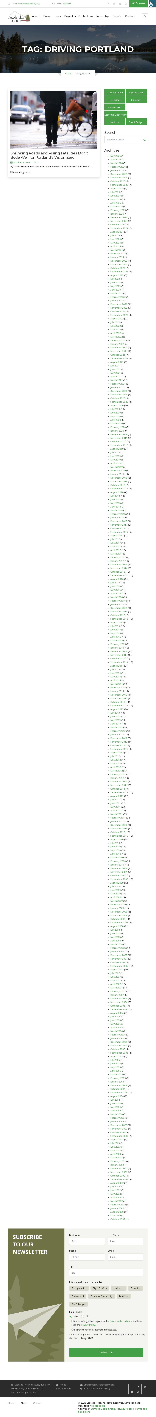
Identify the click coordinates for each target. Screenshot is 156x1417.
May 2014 (115, 676)
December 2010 (118, 824)
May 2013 (115, 719)
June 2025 (115, 195)
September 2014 (119, 662)
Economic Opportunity (115, 114)
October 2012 (117, 745)
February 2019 (118, 470)
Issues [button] (57, 16)
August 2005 (117, 1056)
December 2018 (118, 477)
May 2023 (115, 285)
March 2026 (116, 163)
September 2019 (119, 445)
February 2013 (118, 730)
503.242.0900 (65, 3)
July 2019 (115, 452)
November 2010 (119, 828)
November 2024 (119, 220)
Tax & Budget (136, 122)
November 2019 (119, 437)
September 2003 (119, 1135)
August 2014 (117, 665)
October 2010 (117, 832)
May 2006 (115, 1023)
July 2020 (115, 408)
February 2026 (118, 166)
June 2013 (115, 716)
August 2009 (117, 882)
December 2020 (118, 390)
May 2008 (115, 936)
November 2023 (119, 264)
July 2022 (115, 322)
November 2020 (119, 394)
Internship (102, 16)
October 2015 (117, 615)
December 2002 (118, 1168)
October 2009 (117, 875)
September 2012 (119, 748)
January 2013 (117, 734)
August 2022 (117, 318)
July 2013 (115, 712)
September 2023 (119, 271)
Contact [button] (130, 16)
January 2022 (117, 343)
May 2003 (115, 1150)
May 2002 (115, 1193)
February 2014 (118, 687)
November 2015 (119, 611)
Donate (139, 3)
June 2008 (115, 933)
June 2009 (115, 889)
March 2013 (116, 727)
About (24, 1403)
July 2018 (115, 495)
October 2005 (117, 1049)
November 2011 (119, 785)
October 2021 (117, 354)
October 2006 (117, 1005)
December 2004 (118, 1085)
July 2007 (115, 973)
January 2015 (117, 647)
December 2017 (118, 521)
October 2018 (117, 484)
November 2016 (119, 568)
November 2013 (119, 698)
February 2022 (118, 340)
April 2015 (115, 636)
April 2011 (115, 810)
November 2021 (119, 351)
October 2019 (117, 441)
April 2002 (115, 1197)
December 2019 (118, 434)
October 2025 (117, 181)
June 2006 (115, 1020)
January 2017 (117, 560)
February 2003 (118, 1161)
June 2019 (115, 455)
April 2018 (115, 506)
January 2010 (117, 864)
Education (136, 99)
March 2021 (116, 380)
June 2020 (115, 412)
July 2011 (115, 799)
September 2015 (119, 618)
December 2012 (118, 738)
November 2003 (119, 1128)
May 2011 (115, 806)
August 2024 (117, 231)
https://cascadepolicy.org (97, 1388)
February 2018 (118, 513)
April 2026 (115, 159)
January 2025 (117, 213)
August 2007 (117, 969)
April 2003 (115, 1153)
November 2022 (119, 307)
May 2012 (115, 763)
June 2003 (115, 1146)
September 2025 (119, 184)
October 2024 (117, 224)
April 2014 (115, 680)
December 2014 (118, 651)
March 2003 (116, 1157)
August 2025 (117, 188)
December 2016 (118, 564)
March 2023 (116, 293)
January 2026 (117, 170)
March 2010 (116, 857)
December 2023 (118, 260)
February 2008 (118, 947)
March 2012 (116, 770)
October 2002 (117, 1175)
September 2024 (119, 228)
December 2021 (118, 347)
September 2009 (119, 879)
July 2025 (115, 191)
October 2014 (117, 658)
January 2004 (117, 1121)
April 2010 (115, 853)
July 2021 (115, 365)
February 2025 (118, 210)
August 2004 (117, 1096)
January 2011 (117, 821)
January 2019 (117, 474)
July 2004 (115, 1099)
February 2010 (118, 860)
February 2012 (118, 774)
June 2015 (115, 629)
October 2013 (117, 701)
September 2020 (119, 401)
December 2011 (118, 781)
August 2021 (117, 361)
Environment (114, 107)
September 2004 (119, 1092)
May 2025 (115, 199)
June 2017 (115, 542)
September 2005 (119, 1052)
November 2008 (119, 915)
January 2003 (117, 1164)
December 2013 (118, 694)
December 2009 (118, 868)
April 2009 (115, 897)
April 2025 (115, 202)
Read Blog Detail (20, 172)
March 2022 (116, 336)
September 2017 (119, 531)
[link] (102, 3)
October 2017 (117, 528)
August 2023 (117, 275)
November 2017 (119, 524)
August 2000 (117, 1211)
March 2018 (116, 510)
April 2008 (115, 940)
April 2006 (115, 1027)
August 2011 (117, 795)
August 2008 (117, 926)
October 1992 (117, 1219)
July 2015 (115, 625)
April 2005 (115, 1070)
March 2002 (116, 1200)
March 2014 (116, 683)
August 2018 (117, 492)
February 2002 (118, 1204)
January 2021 (117, 387)
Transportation (115, 92)
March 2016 (116, 597)
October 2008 (117, 918)
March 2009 (116, 900)
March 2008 (116, 944)
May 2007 (115, 980)
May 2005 (115, 1067)
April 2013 (115, 723)
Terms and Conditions (120, 1321)
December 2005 (118, 1041)
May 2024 (115, 242)
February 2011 (118, 817)
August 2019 (117, 448)
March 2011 (116, 813)
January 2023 (117, 300)
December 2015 (118, 607)
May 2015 (115, 633)
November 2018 (119, 481)
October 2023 (117, 267)
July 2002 (115, 1186)
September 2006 (119, 1009)
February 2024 (118, 253)
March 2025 (116, 206)
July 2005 (115, 1059)
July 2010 (115, 842)
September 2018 (119, 488)
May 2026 (115, 155)
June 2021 (115, 369)
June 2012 (115, 759)
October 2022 (117, 311)
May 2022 (115, 329)
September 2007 (119, 965)
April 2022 (115, 333)
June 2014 (115, 672)
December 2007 (118, 955)
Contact (37, 1403)
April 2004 (115, 1110)
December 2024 (118, 217)
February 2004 (118, 1117)
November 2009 (119, 871)
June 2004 (115, 1103)
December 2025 (118, 173)
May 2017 (115, 546)
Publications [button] (85, 16)
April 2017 (115, 549)
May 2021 (115, 372)
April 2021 (115, 376)
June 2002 (115, 1190)
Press (46, 16)
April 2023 (115, 289)
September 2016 (119, 575)
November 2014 (119, 654)
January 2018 (117, 517)
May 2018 (115, 502)
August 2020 (117, 405)
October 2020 (117, 398)
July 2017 (115, 539)
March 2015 (116, 640)
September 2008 (119, 922)
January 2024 (117, 257)
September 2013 (119, 705)
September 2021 (119, 358)
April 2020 (115, 419)
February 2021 (118, 383)
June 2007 (115, 976)
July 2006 (115, 1016)
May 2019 (115, 459)
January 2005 (117, 1081)
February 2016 (118, 600)
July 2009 (115, 886)
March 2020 (116, 423)
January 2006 (117, 1038)
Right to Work (136, 92)
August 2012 (117, 752)
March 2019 (116, 466)
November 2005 (119, 1045)
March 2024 (116, 249)
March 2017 (116, 553)
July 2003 (115, 1143)
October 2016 (117, 571)
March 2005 (116, 1074)
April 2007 (115, 983)
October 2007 (117, 962)
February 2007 (118, 991)
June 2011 (115, 803)
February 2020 (118, 427)
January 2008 (117, 951)
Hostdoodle (98, 1405)
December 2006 (118, 998)
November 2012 (119, 741)
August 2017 (117, 535)
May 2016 (115, 589)
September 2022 (119, 314)
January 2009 (117, 908)
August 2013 (117, 709)
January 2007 (117, 994)
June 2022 (115, 325)
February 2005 (118, 1077)
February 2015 (118, 644)
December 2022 (118, 304)
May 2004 (115, 1106)
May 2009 (115, 893)
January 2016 (117, 604)
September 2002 (119, 1179)
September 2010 (119, 835)
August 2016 (117, 578)
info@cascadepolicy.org (28, 3)
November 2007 (119, 958)
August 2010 (117, 839)
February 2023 (118, 296)
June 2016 (115, 586)
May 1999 (115, 1215)
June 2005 (115, 1063)
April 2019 (115, 463)
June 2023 (115, 282)
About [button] (36, 16)
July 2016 (115, 582)
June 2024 (115, 238)
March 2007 (116, 987)
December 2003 (118, 1124)
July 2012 (115, 756)
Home (68, 73)
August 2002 (117, 1182)
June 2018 (115, 499)
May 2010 (115, 850)
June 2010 (115, 846)
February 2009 (118, 904)
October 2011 (117, 788)
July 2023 (115, 278)
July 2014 (115, 669)
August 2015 (117, 622)
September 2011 (119, 792)
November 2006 (119, 1002)
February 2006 (118, 1034)
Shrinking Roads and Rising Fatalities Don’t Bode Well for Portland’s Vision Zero (49, 155)
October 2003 (117, 1132)
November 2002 (119, 1172)
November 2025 (119, 177)
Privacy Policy (88, 1324)
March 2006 (116, 1030)
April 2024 (115, 246)
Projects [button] (69, 16)
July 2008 (115, 929)
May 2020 (115, 416)
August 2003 (117, 1139)
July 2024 (115, 235)
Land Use (115, 122)
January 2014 (117, 691)
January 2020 (117, 430)
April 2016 (115, 593)
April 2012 (115, 766)
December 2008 (118, 911)
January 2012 (117, 777)
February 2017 (118, 557)
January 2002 (117, 1208)
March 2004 (116, 1114)
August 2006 (117, 1012)
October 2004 (117, 1088)
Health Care (115, 99)
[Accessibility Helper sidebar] (152, 3)
